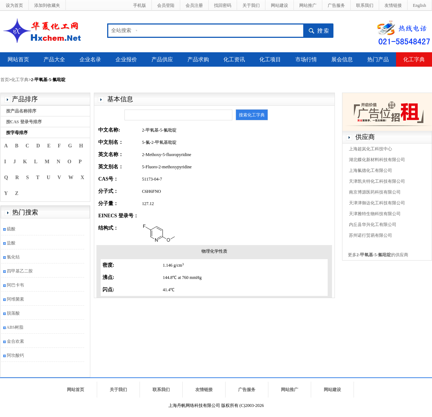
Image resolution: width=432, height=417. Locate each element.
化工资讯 (234, 59)
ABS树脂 (14, 327)
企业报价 (126, 59)
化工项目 (270, 59)
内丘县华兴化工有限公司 (372, 224)
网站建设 (279, 5)
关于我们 (251, 5)
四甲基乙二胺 (20, 271)
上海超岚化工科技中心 (370, 148)
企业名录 (90, 59)
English (419, 5)
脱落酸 (13, 313)
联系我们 (364, 5)
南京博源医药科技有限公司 (375, 192)
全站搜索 (121, 30)
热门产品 (378, 59)
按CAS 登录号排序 (24, 121)
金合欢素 (15, 341)
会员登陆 (165, 5)
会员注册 (194, 5)
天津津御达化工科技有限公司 (377, 202)
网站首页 (18, 59)
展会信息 (342, 59)
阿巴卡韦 (15, 285)
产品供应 (162, 59)
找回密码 (222, 5)
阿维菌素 (15, 299)
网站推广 (308, 5)
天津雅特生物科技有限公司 (375, 213)
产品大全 (54, 59)
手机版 (139, 5)
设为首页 (14, 5)
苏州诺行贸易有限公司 (370, 235)
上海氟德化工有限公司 (370, 170)
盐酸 (11, 242)
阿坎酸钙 (15, 355)
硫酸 (11, 228)
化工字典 (414, 59)
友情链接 (393, 5)
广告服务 (336, 5)
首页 (4, 79)
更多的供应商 (378, 254)
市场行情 (306, 59)
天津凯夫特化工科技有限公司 (377, 181)
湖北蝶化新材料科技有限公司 (377, 159)
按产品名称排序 (21, 111)
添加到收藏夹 (47, 5)
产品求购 (198, 59)
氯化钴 (13, 256)
